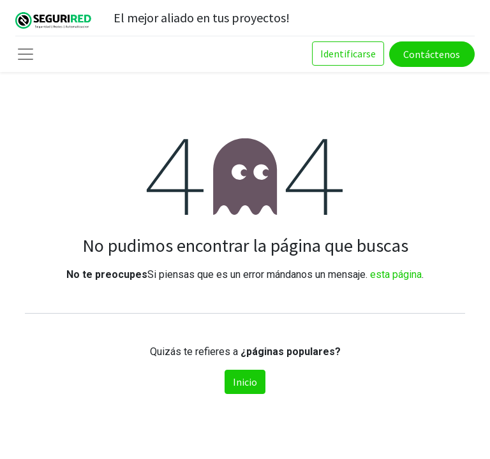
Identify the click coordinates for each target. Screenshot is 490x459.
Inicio (245, 381)
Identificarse (348, 53)
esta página (396, 274)
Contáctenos (431, 54)
